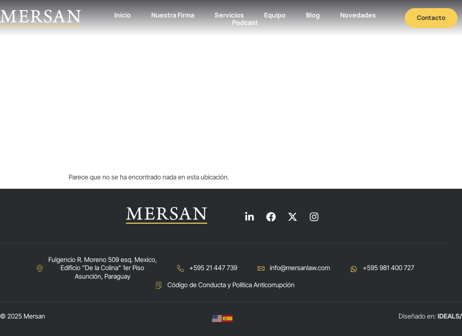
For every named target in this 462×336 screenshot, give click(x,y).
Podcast (245, 22)
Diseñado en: (430, 316)
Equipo (275, 15)
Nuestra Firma (172, 15)
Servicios (229, 15)
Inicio (122, 15)
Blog (313, 15)
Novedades (358, 15)
